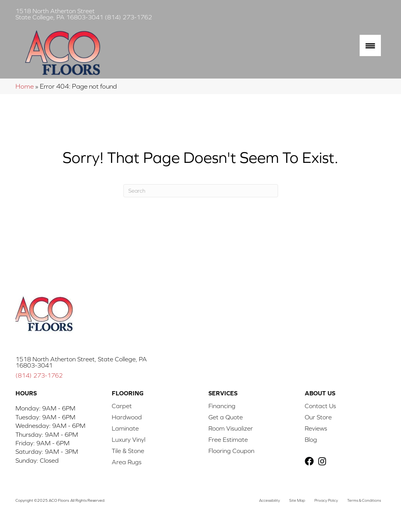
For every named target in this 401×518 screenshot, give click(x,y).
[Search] (200, 190)
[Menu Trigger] (370, 45)
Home (24, 86)
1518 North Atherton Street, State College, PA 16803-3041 (81, 362)
